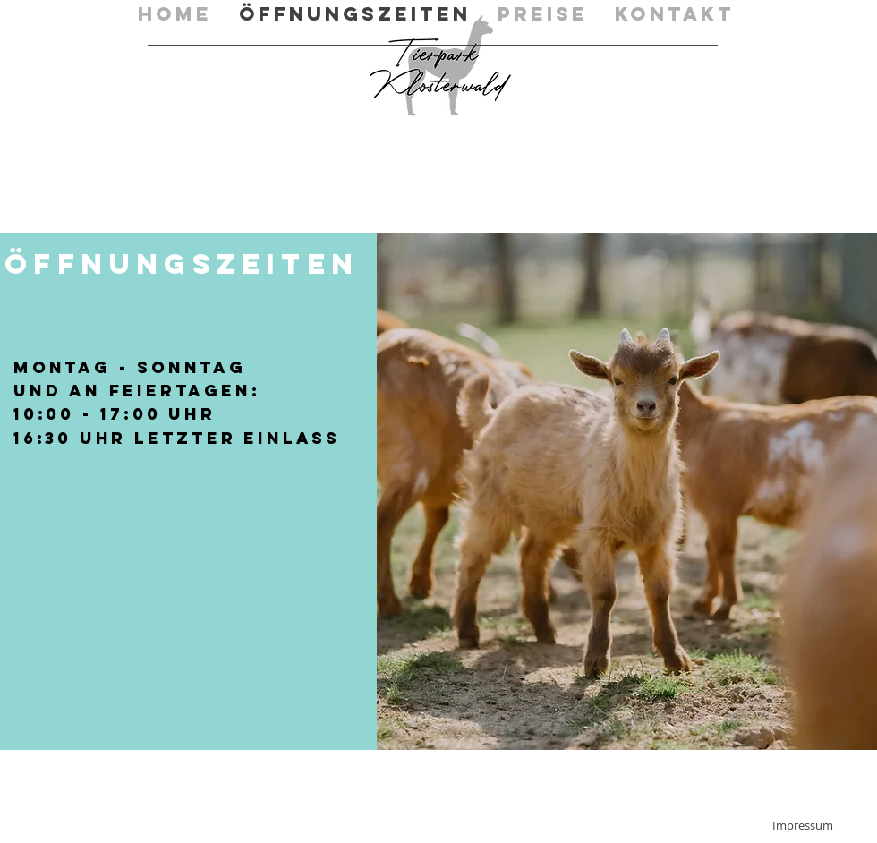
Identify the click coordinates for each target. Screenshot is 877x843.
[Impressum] (802, 825)
